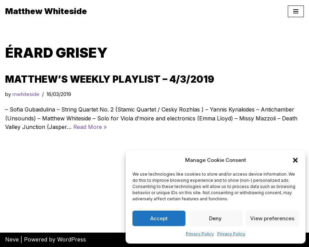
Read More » (90, 127)
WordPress (71, 239)
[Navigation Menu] (296, 11)
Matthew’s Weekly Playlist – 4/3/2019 (109, 79)
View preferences (272, 218)
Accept (159, 218)
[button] (295, 160)
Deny (215, 218)
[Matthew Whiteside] (46, 11)
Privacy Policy (200, 233)
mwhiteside (25, 94)
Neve (12, 239)
